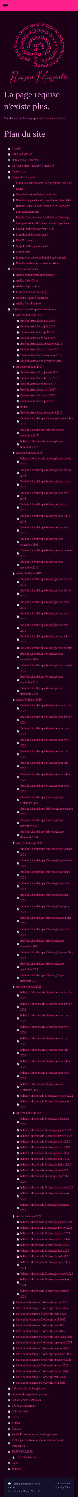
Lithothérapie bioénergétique (28, 1388)
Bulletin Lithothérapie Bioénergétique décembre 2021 (42, 978)
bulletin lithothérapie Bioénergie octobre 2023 (46, 1187)
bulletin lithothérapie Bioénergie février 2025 (42, 1308)
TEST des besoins (26, 1457)
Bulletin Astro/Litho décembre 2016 (41, 360)
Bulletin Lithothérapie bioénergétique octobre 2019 (46, 668)
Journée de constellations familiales (36, 194)
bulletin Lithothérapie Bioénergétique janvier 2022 (46, 995)
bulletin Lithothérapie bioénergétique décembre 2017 (41, 444)
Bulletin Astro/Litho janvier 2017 (39, 372)
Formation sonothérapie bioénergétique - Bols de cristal (44, 185)
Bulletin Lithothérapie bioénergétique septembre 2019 (41, 656)
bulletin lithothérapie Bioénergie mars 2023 (45, 1141)
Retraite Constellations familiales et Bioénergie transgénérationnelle (43, 208)
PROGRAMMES (22, 154)
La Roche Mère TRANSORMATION (33, 165)
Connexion (64, 1483)
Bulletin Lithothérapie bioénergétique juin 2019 (44, 639)
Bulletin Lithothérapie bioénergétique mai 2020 (44, 754)
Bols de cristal (20, 1411)
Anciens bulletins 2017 (29, 366)
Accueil (16, 148)
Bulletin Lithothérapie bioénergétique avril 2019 (44, 616)
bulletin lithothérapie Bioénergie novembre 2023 (44, 1196)
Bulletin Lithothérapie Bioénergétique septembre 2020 (42, 800)
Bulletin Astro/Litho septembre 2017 (41, 412)
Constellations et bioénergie (32, 292)
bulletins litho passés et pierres (29, 1394)
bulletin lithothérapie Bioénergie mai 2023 (44, 1153)
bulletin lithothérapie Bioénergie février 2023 (46, 1135)
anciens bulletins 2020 (29, 699)
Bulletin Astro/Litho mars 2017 (38, 383)
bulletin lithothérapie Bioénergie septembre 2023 (45, 1179)
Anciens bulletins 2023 (29, 1112)
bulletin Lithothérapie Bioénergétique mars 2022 (44, 1018)
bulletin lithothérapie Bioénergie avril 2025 (40, 1319)
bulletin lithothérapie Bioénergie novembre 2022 (44, 1104)
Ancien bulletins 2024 (28, 1216)
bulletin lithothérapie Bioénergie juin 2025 (40, 1331)
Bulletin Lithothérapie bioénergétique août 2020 (44, 788)
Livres (15, 1417)
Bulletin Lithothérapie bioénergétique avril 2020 (44, 742)
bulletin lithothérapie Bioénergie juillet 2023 (45, 1164)
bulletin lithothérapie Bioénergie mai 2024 (44, 1244)
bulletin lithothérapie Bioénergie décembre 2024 (44, 1293)
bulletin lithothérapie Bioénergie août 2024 (44, 1256)
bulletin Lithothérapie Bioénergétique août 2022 (44, 1075)
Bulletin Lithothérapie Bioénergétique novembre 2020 (42, 823)
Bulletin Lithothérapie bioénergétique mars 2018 (44, 484)
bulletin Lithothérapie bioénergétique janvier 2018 (45, 461)
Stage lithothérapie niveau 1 (32, 234)
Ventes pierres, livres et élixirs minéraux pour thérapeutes (38, 1443)
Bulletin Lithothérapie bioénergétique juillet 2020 (45, 777)
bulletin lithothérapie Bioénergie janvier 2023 (46, 1130)
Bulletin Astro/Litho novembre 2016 (41, 355)
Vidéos (16, 1422)
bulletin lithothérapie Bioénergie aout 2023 (44, 1170)
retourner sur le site (54, 118)
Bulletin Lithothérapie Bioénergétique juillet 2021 (45, 920)
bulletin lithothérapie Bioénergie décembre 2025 (43, 1359)
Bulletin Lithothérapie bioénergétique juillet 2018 (45, 518)
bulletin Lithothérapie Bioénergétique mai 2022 (44, 1041)
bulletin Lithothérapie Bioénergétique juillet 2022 (45, 1064)
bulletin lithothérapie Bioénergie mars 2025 (41, 1313)
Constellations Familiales (26, 1399)
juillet (23, 406)
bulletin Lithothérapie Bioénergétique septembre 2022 (41, 1087)
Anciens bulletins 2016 (29, 315)
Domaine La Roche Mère (26, 160)
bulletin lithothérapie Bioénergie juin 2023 (44, 1158)
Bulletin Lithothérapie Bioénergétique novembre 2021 (42, 966)
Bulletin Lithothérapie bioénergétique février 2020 (45, 719)
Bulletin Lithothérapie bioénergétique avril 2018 (44, 495)
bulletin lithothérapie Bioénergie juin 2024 (44, 1250)
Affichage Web (62, 1487)
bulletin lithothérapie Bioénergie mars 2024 (45, 1233)
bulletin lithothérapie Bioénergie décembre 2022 (44, 1121)
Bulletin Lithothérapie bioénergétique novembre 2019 (41, 679)
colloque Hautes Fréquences (32, 297)
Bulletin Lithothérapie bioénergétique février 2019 (45, 593)
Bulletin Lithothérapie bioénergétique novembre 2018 (41, 564)
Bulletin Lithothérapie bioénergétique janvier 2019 (46, 582)
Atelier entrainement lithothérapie (35, 274)
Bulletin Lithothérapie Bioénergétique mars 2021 (45, 874)
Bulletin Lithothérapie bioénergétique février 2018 (45, 472)
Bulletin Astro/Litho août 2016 (37, 338)
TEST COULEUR (22, 1451)
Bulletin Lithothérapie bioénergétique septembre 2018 (41, 541)
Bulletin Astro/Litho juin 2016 (37, 326)
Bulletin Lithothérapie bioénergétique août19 (46, 647)
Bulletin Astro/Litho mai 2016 (37, 320)
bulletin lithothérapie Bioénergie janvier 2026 (42, 1365)
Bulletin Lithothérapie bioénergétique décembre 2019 (41, 691)
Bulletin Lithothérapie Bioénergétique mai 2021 (44, 897)
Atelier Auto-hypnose (28, 303)
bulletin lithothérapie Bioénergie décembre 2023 (44, 1207)
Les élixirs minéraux (23, 1405)
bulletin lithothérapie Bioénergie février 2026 (42, 1371)
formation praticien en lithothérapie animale (41, 257)
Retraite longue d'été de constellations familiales (43, 200)
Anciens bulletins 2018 (29, 452)
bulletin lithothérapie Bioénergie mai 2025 (40, 1325)
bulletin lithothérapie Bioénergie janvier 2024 (46, 1222)
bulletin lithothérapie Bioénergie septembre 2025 (44, 1342)
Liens (15, 1463)
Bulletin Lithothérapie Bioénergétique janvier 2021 (46, 851)
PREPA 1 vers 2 (25, 240)
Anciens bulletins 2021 (29, 843)
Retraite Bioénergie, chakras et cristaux (38, 263)
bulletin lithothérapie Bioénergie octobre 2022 (46, 1095)
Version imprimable (21, 1483)
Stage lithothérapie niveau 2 (32, 246)
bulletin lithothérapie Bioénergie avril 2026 (40, 1382)
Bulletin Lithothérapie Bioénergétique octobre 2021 (46, 955)
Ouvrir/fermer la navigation (39, 5)
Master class (23, 251)
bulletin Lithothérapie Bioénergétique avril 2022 (44, 1029)
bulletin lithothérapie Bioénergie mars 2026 (41, 1377)
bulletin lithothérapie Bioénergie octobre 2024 (46, 1273)
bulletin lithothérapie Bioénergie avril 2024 (45, 1239)
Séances (16, 1468)
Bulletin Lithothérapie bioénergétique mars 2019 (44, 604)
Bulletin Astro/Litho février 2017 (39, 378)
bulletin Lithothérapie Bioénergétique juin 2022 (44, 1052)
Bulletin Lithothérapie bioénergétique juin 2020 (44, 765)
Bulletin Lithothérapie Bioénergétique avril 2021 (45, 886)
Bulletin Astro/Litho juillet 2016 (38, 332)
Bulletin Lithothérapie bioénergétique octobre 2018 (46, 553)
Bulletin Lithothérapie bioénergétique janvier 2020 (46, 708)
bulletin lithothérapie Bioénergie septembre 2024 (45, 1265)
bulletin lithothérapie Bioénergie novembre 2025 (44, 1354)
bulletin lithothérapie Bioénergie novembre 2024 (44, 1282)
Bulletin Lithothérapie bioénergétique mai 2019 (44, 627)
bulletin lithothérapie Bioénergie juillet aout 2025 (44, 1336)
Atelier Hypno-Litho (28, 286)
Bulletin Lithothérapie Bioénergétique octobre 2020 (46, 811)
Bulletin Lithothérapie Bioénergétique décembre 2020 (42, 834)
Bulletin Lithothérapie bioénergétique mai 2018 (44, 507)
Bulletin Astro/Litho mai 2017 (37, 395)
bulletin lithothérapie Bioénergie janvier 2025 (42, 1302)
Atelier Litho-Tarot (27, 280)
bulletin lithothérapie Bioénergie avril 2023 (45, 1147)
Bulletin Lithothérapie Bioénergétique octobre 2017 (46, 421)
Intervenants (19, 171)
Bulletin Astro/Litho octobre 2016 (39, 349)
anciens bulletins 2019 (29, 573)
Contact (16, 1428)
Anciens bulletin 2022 (28, 986)
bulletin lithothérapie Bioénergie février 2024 (46, 1227)
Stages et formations (23, 177)
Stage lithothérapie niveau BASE (35, 228)
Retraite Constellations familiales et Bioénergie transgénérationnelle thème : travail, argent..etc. (43, 220)
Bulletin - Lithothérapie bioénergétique (34, 309)
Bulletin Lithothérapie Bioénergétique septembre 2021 (42, 943)
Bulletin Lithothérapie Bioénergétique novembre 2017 (42, 432)
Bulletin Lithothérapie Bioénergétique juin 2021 (44, 909)
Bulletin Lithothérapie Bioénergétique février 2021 (46, 863)
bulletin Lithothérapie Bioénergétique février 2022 (45, 1006)
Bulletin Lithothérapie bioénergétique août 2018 (44, 530)
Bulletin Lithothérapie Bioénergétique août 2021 (44, 932)
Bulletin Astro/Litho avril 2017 (38, 389)
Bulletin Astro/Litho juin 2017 (37, 401)
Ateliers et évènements (25, 269)
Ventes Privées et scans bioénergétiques (34, 1434)
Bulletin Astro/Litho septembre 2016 (41, 343)
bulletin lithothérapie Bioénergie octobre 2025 (42, 1348)
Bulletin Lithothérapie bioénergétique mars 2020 (44, 731)
